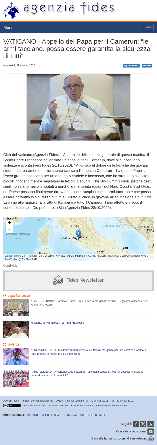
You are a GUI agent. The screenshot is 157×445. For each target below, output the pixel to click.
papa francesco (131, 66)
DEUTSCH (87, 415)
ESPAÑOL (58, 415)
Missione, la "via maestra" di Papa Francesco (57, 322)
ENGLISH (45, 415)
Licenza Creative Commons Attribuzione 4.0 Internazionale (95, 405)
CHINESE (100, 415)
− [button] (9, 229)
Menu (8, 27)
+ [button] (9, 223)
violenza (147, 66)
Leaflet (8, 255)
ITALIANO (32, 415)
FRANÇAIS (72, 415)
